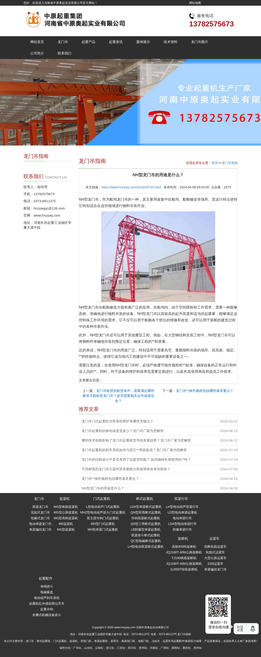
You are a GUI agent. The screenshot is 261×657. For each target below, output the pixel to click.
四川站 (132, 647)
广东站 (77, 647)
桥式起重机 (144, 499)
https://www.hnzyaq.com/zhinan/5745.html (131, 187)
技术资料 (170, 42)
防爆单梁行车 (182, 529)
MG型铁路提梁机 (66, 507)
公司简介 (37, 53)
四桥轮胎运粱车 (215, 546)
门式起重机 (101, 499)
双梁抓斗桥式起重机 (145, 535)
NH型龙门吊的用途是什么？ (103, 488)
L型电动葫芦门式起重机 (103, 507)
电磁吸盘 (46, 592)
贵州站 (143, 647)
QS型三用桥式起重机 (146, 524)
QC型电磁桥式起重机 (146, 541)
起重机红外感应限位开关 (46, 603)
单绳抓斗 (46, 586)
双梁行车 (181, 499)
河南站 (154, 647)
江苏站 (121, 647)
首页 (215, 163)
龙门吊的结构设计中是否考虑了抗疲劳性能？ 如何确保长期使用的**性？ (136, 459)
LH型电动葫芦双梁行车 (182, 507)
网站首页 (37, 42)
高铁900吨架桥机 (184, 546)
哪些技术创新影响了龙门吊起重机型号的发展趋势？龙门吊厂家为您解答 (136, 440)
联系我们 (64, 53)
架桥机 (183, 538)
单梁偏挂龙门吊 (40, 529)
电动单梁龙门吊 (40, 524)
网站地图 (195, 3)
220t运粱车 (215, 563)
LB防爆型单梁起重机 (145, 529)
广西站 (165, 647)
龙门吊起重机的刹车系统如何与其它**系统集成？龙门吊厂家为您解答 (134, 450)
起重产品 (88, 42)
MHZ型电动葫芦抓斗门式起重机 (102, 512)
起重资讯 (116, 42)
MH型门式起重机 (103, 524)
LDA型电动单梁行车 (182, 524)
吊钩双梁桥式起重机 (145, 518)
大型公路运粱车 (215, 558)
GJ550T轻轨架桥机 (184, 569)
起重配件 (45, 578)
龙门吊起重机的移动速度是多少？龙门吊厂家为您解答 (123, 431)
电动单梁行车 (182, 518)
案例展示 (143, 42)
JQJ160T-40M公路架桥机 (184, 552)
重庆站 (187, 647)
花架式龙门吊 (40, 512)
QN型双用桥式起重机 (146, 512)
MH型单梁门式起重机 (103, 529)
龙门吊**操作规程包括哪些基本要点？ (204, 391)
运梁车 (214, 538)
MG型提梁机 (66, 529)
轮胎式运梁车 (215, 552)
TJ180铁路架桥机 (184, 558)
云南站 (99, 647)
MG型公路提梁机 (66, 512)
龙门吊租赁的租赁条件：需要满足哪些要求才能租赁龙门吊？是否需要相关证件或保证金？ (118, 396)
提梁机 (64, 499)
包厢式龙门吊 (40, 518)
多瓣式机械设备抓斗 (46, 615)
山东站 (88, 647)
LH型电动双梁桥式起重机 (146, 546)
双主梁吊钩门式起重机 (103, 518)
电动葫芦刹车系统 (46, 598)
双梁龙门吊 (40, 507)
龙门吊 (63, 42)
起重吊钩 (46, 609)
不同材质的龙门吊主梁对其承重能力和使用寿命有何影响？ (126, 469)
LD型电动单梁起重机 (182, 512)
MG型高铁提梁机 (66, 518)
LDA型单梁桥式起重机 (146, 507)
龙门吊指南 (230, 163)
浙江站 (110, 647)
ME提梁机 (66, 524)
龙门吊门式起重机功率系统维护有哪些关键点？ (117, 421)
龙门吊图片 (199, 42)
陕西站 (176, 647)
